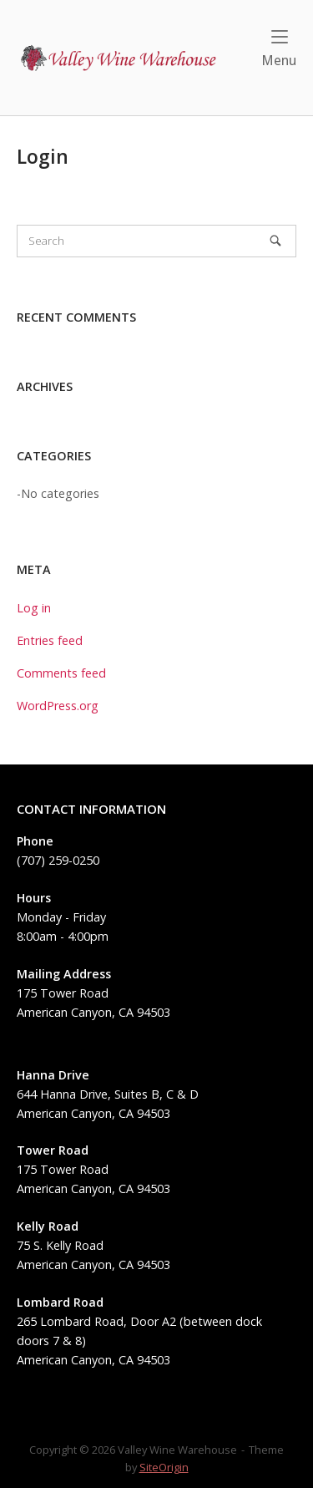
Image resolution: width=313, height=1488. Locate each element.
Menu (278, 49)
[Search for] (156, 241)
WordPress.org (57, 706)
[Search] (275, 240)
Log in (34, 608)
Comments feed (61, 673)
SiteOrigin (164, 1467)
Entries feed (50, 640)
